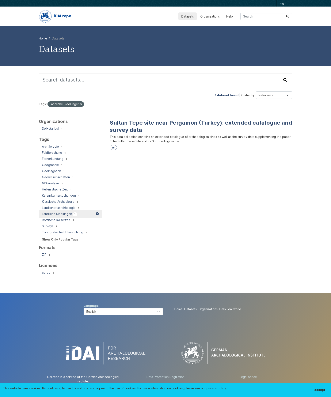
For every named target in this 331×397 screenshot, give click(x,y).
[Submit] (287, 16)
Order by (247, 95)
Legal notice (248, 377)
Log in (283, 3)
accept (319, 390)
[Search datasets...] (266, 16)
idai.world (234, 309)
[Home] (43, 38)
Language (91, 305)
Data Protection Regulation (165, 377)
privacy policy (216, 388)
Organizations (210, 16)
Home (178, 309)
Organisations (208, 309)
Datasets (187, 16)
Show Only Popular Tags (60, 239)
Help (229, 16)
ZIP (113, 147)
